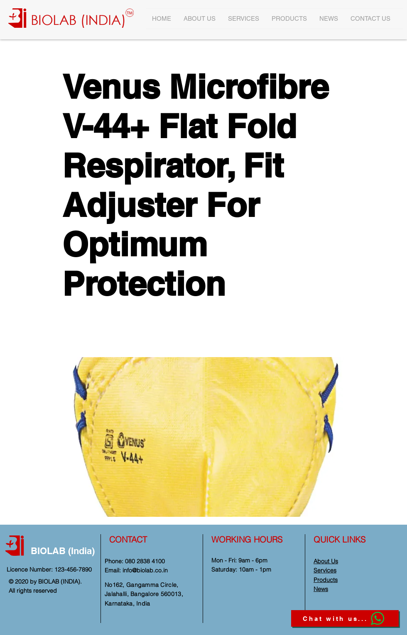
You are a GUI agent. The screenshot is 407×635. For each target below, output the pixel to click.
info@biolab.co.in (145, 570)
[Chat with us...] (345, 618)
